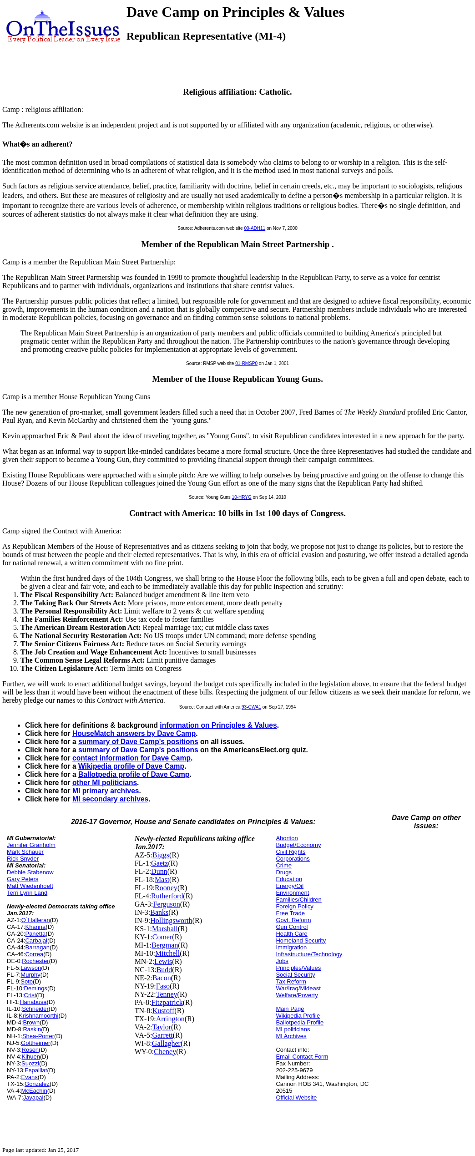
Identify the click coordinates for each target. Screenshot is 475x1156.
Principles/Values (298, 967)
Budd (164, 969)
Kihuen (31, 1056)
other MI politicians (104, 782)
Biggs (160, 855)
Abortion (287, 838)
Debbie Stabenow (30, 872)
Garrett (162, 1035)
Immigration (291, 947)
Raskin (32, 1029)
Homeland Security (301, 940)
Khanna (35, 926)
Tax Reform (291, 981)
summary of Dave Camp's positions (138, 741)
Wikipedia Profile (298, 1015)
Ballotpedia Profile (299, 1022)
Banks (159, 912)
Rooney (166, 888)
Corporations (292, 858)
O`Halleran (35, 920)
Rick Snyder (23, 858)
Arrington (170, 1019)
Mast (162, 879)
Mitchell (167, 953)
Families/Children (298, 899)
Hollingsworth (171, 920)
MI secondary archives (110, 799)
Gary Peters (22, 879)
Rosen (30, 1049)
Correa (34, 954)
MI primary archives (105, 791)
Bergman (165, 945)
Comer (162, 937)
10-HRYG (242, 497)
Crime (284, 865)
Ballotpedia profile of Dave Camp (133, 774)
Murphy (30, 974)
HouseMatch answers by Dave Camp (134, 733)
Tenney (166, 994)
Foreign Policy (294, 906)
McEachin (34, 1090)
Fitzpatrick (166, 1002)
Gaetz (159, 863)
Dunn (159, 871)
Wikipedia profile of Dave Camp (131, 766)
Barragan (37, 947)
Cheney (165, 1051)
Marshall (165, 929)
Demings (35, 988)
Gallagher (166, 1043)
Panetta (35, 933)
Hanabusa (33, 1002)
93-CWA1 (251, 707)
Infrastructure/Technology (309, 954)
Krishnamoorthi (38, 1015)
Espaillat (36, 1070)
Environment (292, 892)
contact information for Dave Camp (131, 758)
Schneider (35, 1008)
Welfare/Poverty (297, 995)
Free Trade (290, 913)
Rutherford (167, 896)
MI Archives (291, 1036)
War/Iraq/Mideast (298, 988)
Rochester (35, 961)
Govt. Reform (293, 920)
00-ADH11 (254, 228)
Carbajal (36, 940)
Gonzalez (37, 1083)
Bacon (161, 978)
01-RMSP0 (246, 363)
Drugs (284, 872)
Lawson (30, 967)
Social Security (295, 974)
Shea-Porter (38, 1036)
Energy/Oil (289, 885)
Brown (31, 1022)
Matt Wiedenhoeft (30, 885)
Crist (30, 995)
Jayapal (33, 1097)
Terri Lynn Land (27, 892)
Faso (163, 986)
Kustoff (163, 1010)
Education (289, 879)
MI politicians (293, 1029)
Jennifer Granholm (31, 845)
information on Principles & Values (218, 725)
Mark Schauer (25, 851)
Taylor (161, 1027)
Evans (29, 1077)
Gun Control (292, 926)
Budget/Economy (298, 845)
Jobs (282, 961)
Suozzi (30, 1063)
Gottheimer (35, 1042)
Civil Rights (290, 851)
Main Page (290, 1008)
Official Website (296, 1097)
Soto (26, 981)
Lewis (163, 961)
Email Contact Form (302, 1056)
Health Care (291, 933)
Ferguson (166, 904)
